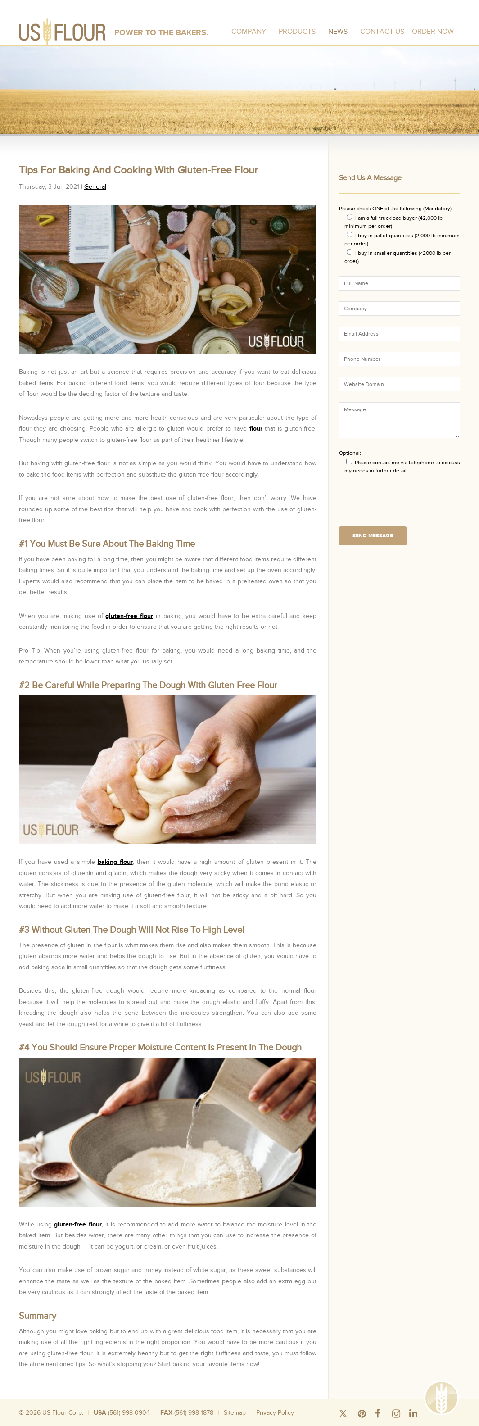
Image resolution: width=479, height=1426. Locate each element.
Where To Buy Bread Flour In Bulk (290, 1423)
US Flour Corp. (62, 1413)
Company (248, 31)
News (338, 31)
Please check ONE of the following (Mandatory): (396, 208)
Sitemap (235, 1413)
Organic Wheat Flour (389, 1423)
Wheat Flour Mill (347, 1423)
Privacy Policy (275, 1413)
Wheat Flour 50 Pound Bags (134, 1423)
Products (297, 31)
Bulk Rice (177, 1423)
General (95, 187)
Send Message (372, 535)
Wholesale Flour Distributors (220, 1423)
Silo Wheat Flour (83, 1423)
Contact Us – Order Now (407, 31)
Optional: (350, 453)
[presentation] (407, 503)
